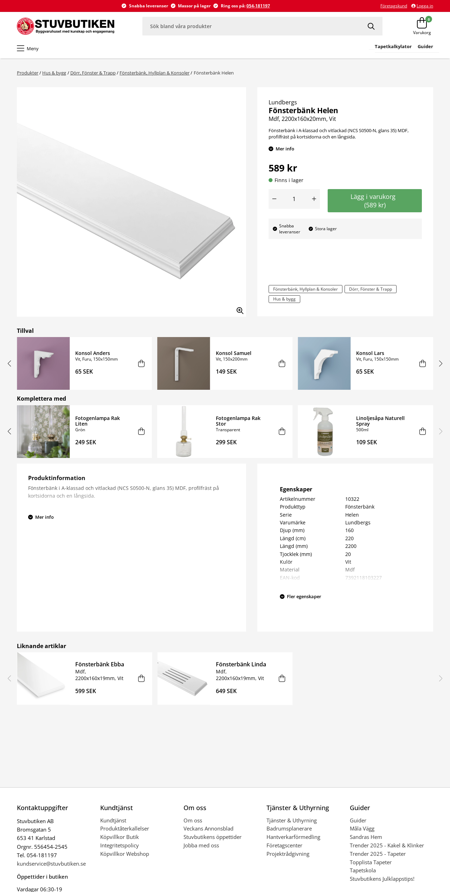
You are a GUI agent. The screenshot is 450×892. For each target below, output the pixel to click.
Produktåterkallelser (124, 828)
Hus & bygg (54, 73)
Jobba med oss (201, 845)
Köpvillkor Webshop (124, 853)
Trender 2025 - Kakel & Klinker (387, 845)
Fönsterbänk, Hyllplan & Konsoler (154, 73)
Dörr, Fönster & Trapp (93, 73)
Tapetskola (363, 870)
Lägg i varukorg (375, 200)
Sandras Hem (366, 836)
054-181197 (258, 6)
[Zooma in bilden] (237, 308)
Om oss (193, 820)
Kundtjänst (113, 820)
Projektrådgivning (287, 853)
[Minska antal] (274, 199)
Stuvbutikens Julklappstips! (382, 878)
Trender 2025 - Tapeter (378, 853)
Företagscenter (284, 845)
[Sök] (371, 26)
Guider (358, 820)
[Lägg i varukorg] (141, 363)
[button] (9, 363)
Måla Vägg (362, 828)
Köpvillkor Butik (119, 836)
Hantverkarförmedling (293, 836)
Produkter (27, 73)
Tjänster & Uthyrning (291, 820)
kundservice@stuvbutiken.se (51, 863)
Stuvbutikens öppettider (213, 836)
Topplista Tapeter (371, 862)
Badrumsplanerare (289, 828)
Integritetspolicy (119, 845)
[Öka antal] (314, 199)
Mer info (285, 149)
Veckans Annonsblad (208, 828)
